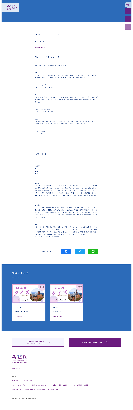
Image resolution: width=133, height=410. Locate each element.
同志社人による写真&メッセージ (127, 34)
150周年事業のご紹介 (127, 26)
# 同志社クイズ (40, 47)
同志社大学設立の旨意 (127, 42)
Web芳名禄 (127, 19)
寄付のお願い (128, 11)
